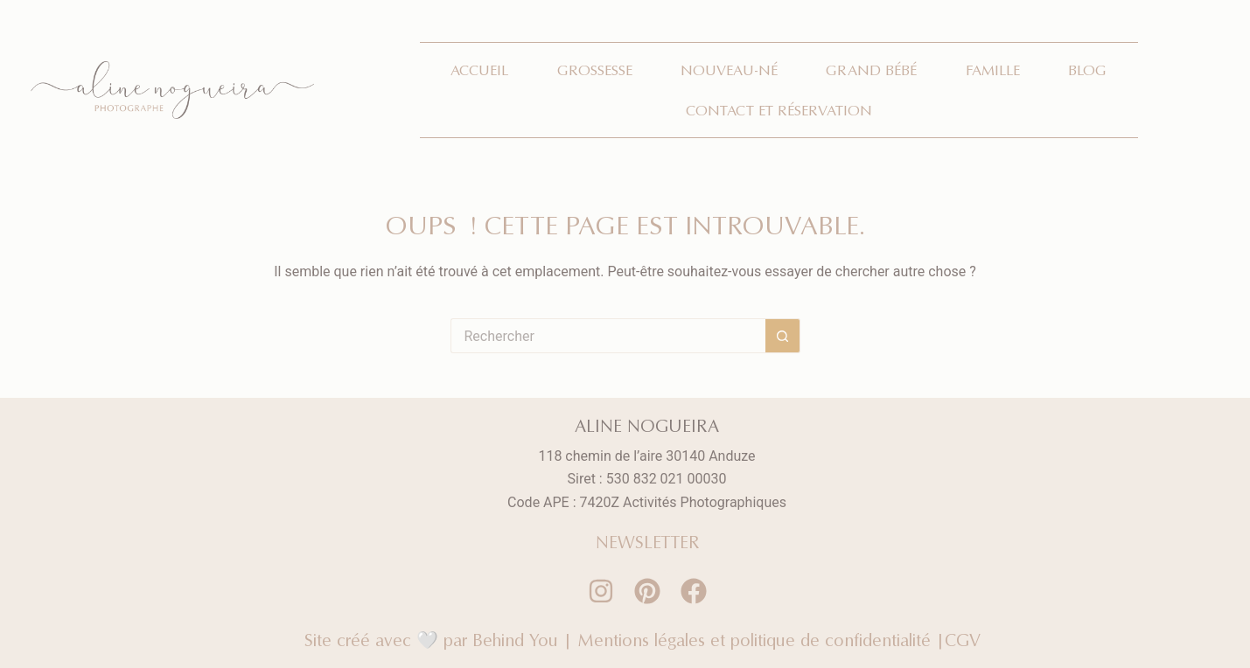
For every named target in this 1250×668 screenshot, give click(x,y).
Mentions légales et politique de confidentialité (754, 640)
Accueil (479, 70)
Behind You (515, 640)
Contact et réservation (779, 110)
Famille (993, 70)
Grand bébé (871, 70)
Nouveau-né (729, 70)
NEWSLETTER (647, 542)
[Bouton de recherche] (782, 335)
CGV (967, 640)
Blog (1087, 70)
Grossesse (594, 70)
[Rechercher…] (607, 335)
